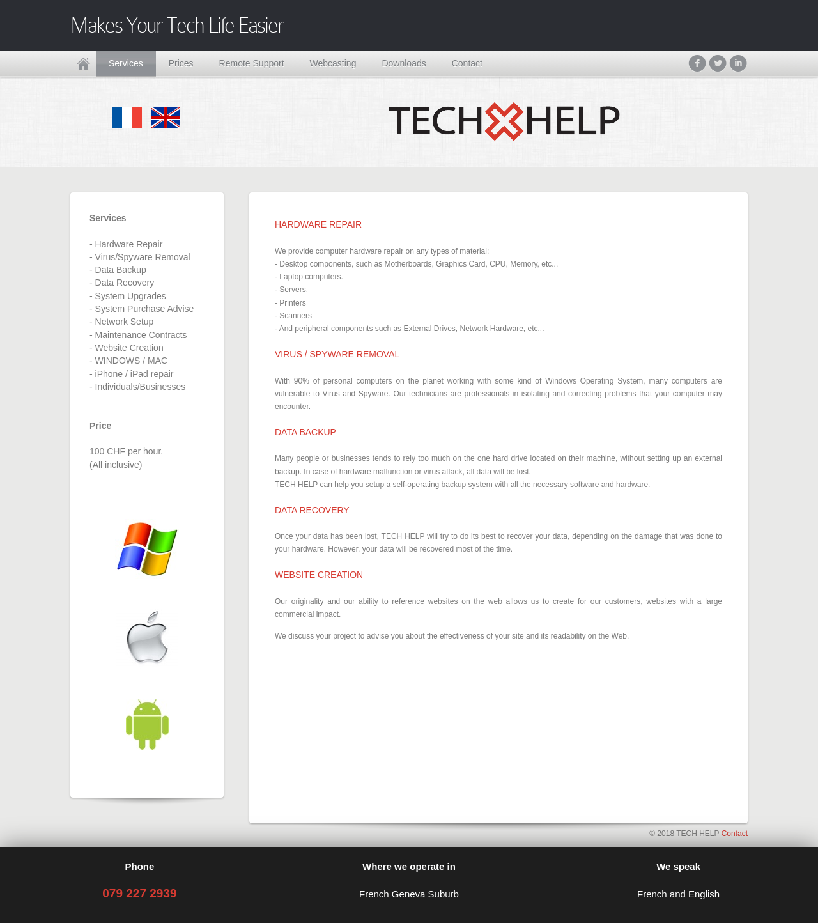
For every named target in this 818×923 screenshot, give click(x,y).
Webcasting (333, 63)
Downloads (404, 63)
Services (126, 63)
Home (83, 64)
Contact (467, 63)
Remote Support (251, 63)
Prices (181, 63)
